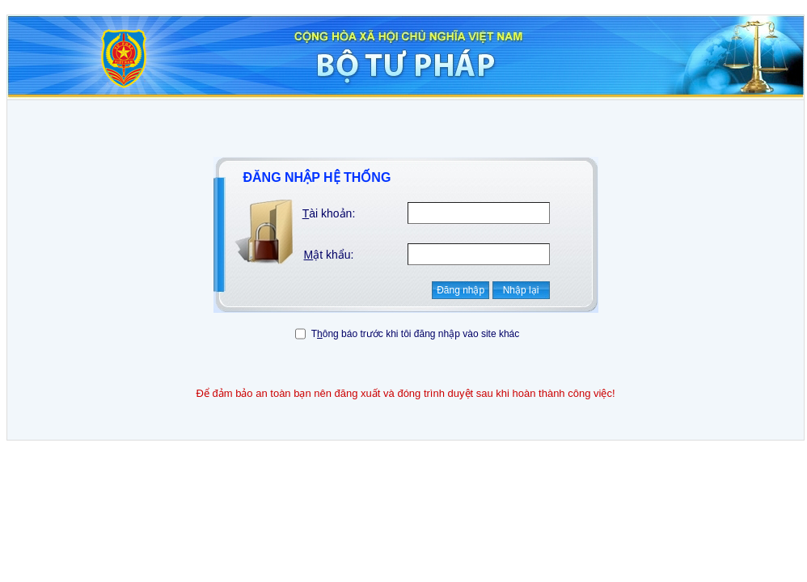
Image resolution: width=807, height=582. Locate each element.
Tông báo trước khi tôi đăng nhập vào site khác (415, 334)
